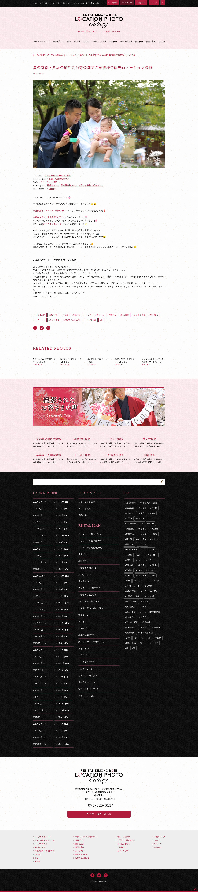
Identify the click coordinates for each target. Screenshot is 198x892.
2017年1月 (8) (60, 737)
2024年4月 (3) (60, 515)
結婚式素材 (142, 539)
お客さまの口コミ (81, 858)
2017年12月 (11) (61, 704)
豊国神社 (146, 622)
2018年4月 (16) (61, 690)
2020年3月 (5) (39, 616)
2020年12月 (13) (40, 603)
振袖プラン (83, 615)
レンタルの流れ (40, 844)
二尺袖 (129, 555)
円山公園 (130, 617)
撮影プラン (78, 840)
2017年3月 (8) (60, 731)
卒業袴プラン (84, 628)
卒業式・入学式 (99, 41)
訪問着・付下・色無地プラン (91, 642)
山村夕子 (53, 189)
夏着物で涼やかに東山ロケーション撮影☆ (125, 362)
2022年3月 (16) (39, 562)
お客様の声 (40, 315)
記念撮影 (125, 315)
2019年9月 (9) (39, 636)
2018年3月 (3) (39, 697)
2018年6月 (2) (60, 683)
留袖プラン (83, 649)
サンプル (142, 544)
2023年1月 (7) (60, 529)
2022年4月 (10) (61, 556)
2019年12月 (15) (61, 623)
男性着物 (154, 315)
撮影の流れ (78, 847)
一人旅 (151, 524)
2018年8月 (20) (61, 677)
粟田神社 (144, 627)
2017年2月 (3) (39, 737)
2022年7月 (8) (39, 549)
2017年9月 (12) (39, 717)
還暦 (155, 534)
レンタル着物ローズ (42, 837)
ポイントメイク (133, 586)
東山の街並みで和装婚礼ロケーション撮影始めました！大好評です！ (82, 442)
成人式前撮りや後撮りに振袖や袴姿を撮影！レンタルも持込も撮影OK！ (149, 442)
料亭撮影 (82, 515)
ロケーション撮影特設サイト (85, 837)
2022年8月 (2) (60, 542)
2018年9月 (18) (39, 677)
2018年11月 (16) (40, 670)
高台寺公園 (91, 320)
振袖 (139, 555)
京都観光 (112, 315)
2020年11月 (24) (61, 603)
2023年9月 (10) (39, 522)
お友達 (152, 513)
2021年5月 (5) (60, 589)
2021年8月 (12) (39, 582)
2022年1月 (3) (39, 569)
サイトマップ (122, 851)
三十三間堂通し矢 (146, 633)
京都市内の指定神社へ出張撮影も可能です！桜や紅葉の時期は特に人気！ (149, 458)
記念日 (162, 41)
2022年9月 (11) (39, 542)
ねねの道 (150, 596)
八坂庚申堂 (55, 320)
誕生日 (129, 539)
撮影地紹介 (78, 844)
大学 (128, 638)
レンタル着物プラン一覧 (43, 840)
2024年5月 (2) (39, 515)
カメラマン (78, 851)
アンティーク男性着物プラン (91, 541)
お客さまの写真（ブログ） (44, 851)
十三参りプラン (85, 669)
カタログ (141, 3)
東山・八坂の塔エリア (59, 179)
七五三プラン (84, 655)
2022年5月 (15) (39, 556)
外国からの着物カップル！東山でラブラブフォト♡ (152, 362)
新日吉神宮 (131, 627)
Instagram (157, 847)
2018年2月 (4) (60, 697)
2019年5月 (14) (39, 650)
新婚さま (77, 315)
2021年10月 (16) (61, 576)
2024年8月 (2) (39, 508)
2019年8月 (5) (60, 636)
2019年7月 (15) (39, 643)
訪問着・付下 (151, 555)
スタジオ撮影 (84, 508)
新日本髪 (148, 586)
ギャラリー (127, 3)
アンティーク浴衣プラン (89, 588)
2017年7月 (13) (39, 724)
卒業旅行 (155, 529)
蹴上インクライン (133, 612)
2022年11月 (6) (39, 535)
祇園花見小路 (132, 607)
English (36, 854)
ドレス (129, 575)
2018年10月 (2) (61, 670)
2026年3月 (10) (39, 502)
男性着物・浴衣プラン (88, 601)
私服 (128, 581)
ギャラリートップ (41, 41)
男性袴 (154, 565)
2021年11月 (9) (39, 576)
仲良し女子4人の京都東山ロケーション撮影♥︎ (44, 362)
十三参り (113, 41)
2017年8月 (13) (61, 717)
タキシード (142, 575)
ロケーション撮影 (49, 182)
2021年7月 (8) (60, 582)
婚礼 (69, 41)
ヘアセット (40, 320)
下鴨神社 (157, 627)
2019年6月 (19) (61, 643)
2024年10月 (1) (61, 502)
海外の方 (155, 539)
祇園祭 (158, 638)
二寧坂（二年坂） (133, 596)
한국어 (36, 862)
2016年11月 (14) (61, 744)
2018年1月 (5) (39, 704)
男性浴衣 (142, 565)
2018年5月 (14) (39, 690)
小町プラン (83, 561)
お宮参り (139, 41)
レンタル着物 (139, 315)
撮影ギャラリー (80, 854)
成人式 (77, 41)
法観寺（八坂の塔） (73, 320)
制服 (153, 575)
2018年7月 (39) (39, 683)
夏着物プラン (53, 185)
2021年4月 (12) (39, 596)
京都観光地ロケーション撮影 (57, 175)
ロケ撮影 (112, 3)
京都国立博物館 (153, 612)
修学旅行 (142, 529)
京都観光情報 (39, 847)
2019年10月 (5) (61, 630)
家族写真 (54, 315)
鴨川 (144, 607)
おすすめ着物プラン (87, 568)
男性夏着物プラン (69, 185)
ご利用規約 (121, 847)
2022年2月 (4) (60, 562)
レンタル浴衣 (148, 550)
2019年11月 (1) (39, 630)
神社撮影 (130, 633)
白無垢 (140, 570)
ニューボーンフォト (134, 524)
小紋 (139, 560)
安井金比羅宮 (132, 622)
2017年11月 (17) (40, 710)
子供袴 (129, 570)
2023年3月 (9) (39, 529)
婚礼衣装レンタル (86, 682)
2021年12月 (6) (61, 569)
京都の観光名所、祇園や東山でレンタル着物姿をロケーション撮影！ (48, 442)
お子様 (88, 315)
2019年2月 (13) (61, 657)
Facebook (157, 844)
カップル (142, 508)
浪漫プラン (83, 554)
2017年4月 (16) (39, 731)
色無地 (129, 560)
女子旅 (129, 518)
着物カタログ (159, 837)
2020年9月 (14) (61, 609)
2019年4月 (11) (61, 650)
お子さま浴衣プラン (52, 224)
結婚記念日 (131, 534)
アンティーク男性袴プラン (90, 548)
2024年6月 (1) (60, 508)
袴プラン (82, 622)
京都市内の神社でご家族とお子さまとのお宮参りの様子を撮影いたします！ (115, 458)
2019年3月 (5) (39, 657)
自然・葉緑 (131, 643)
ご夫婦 (65, 315)
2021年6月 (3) (39, 589)
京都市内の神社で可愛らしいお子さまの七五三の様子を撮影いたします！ (115, 442)
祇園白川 (144, 601)
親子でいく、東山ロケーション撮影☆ (71, 362)
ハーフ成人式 (126, 41)
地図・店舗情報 (123, 837)
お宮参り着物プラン (87, 675)
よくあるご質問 (123, 844)
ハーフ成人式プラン (87, 662)
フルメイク (154, 581)
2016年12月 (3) (39, 744)
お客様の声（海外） (149, 503)
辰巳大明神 (143, 617)
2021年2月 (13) (61, 596)
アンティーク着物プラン (89, 534)
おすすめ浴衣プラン (87, 595)
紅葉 (149, 643)
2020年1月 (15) (39, 623)
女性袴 (148, 560)
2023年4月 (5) (60, 522)
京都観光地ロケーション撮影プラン (49, 211)
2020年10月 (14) (40, 609)
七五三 (86, 41)
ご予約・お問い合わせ (99, 814)
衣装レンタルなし (86, 696)
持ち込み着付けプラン (88, 689)
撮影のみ (130, 544)
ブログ (154, 3)
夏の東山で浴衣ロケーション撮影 (98, 362)
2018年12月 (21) (61, 663)
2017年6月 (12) (61, 724)
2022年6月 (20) (61, 549)
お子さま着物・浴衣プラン (91, 185)
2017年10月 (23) (61, 710)
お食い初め (151, 41)
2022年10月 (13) (61, 535)
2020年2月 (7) (60, 616)
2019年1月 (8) (39, 663)
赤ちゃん (100, 315)
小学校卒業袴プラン (87, 635)
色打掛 (150, 570)
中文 (35, 858)
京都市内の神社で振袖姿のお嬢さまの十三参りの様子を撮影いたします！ (82, 458)
